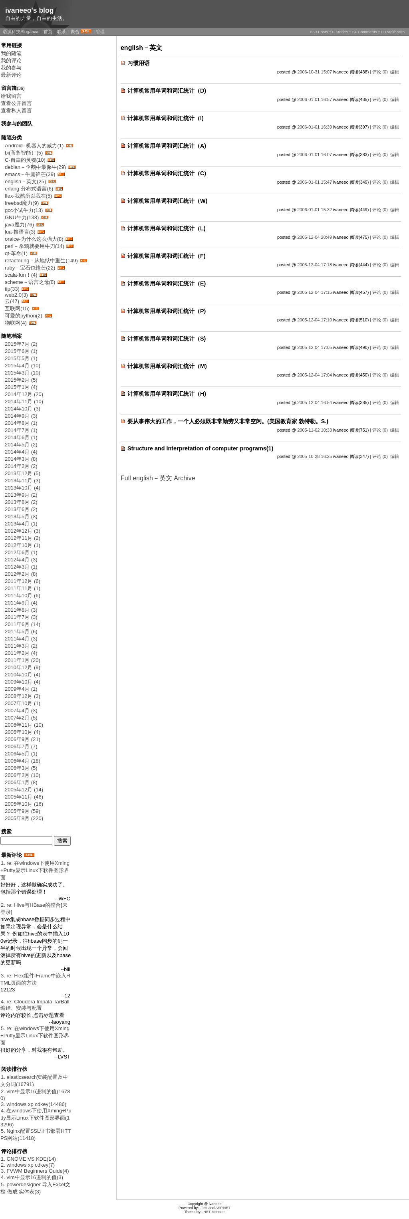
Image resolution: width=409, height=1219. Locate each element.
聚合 (75, 31)
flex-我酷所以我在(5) (28, 196)
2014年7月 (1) (21, 430)
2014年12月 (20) (24, 394)
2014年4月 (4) (21, 452)
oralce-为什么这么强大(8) (34, 239)
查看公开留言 (16, 103)
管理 (100, 31)
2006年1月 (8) (21, 782)
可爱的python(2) (23, 316)
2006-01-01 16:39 (314, 127)
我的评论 (11, 60)
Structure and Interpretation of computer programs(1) (200, 448)
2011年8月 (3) (21, 610)
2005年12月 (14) (24, 790)
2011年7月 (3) (21, 617)
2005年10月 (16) (24, 804)
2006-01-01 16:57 (314, 99)
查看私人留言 (16, 110)
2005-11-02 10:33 (314, 430)
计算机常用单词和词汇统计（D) (166, 90)
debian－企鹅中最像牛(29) (35, 167)
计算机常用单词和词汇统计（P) (166, 311)
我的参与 (11, 68)
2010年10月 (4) (22, 675)
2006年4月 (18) (22, 761)
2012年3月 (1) (21, 567)
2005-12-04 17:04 (314, 375)
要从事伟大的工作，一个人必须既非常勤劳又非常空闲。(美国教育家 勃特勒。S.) (227, 421)
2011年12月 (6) (22, 581)
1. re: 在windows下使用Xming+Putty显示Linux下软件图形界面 (34, 870)
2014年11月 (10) (24, 401)
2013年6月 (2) (21, 509)
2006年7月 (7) (21, 746)
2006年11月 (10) (24, 725)
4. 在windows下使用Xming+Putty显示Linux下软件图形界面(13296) (35, 1118)
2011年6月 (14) (22, 624)
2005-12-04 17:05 (314, 347)
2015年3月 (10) (22, 373)
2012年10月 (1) (22, 545)
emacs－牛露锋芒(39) (30, 174)
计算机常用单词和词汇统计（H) (166, 393)
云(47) (12, 301)
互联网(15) (17, 308)
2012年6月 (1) (21, 552)
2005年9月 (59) (22, 811)
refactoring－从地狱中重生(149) (41, 261)
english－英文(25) (25, 181)
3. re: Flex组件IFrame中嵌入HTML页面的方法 (35, 979)
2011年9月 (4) (21, 603)
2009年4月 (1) (21, 689)
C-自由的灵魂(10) (25, 160)
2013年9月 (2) (21, 495)
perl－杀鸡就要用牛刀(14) (34, 246)
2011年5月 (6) (21, 631)
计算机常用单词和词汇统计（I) (165, 118)
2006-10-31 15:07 (314, 71)
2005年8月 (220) (24, 818)
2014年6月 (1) (21, 437)
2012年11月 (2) (22, 538)
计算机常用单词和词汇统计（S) (166, 338)
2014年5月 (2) (21, 445)
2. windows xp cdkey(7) (28, 1165)
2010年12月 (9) (22, 667)
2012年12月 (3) (22, 531)
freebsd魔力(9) (22, 203)
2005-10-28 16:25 (314, 456)
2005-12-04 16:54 (314, 402)
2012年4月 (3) (21, 560)
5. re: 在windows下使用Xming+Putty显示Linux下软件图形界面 (34, 1035)
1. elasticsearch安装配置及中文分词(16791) (34, 1080)
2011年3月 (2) (21, 646)
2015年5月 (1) (21, 358)
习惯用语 (138, 63)
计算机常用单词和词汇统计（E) (166, 283)
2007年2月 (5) (21, 718)
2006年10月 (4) (22, 732)
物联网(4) (16, 323)
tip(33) (12, 289)
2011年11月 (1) (22, 588)
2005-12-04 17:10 (314, 319)
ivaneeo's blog (29, 10)
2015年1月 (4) (21, 387)
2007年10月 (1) (22, 703)
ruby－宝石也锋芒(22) (30, 268)
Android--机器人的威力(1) (34, 146)
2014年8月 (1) (21, 423)
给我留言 (11, 96)
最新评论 (11, 75)
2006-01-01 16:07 (314, 154)
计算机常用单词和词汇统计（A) (166, 146)
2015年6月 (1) (21, 351)
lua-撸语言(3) (20, 232)
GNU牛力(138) (22, 217)
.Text (203, 1208)
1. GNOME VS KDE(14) (28, 1159)
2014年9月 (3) (21, 416)
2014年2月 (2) (21, 466)
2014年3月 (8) (21, 459)
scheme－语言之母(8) (30, 282)
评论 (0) (380, 71)
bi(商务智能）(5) (24, 153)
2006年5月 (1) (21, 754)
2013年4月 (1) (21, 524)
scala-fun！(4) (21, 275)
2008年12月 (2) (22, 696)
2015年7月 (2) (21, 344)
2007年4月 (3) (21, 711)
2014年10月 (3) (22, 409)
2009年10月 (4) (22, 682)
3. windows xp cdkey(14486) (33, 1104)
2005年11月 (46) (24, 797)
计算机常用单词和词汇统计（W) (167, 201)
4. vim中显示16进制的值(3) (32, 1177)
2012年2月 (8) (21, 574)
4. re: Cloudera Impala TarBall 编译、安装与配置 (34, 1005)
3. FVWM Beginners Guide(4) (35, 1171)
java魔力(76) (19, 225)
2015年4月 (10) (22, 366)
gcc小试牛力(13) (24, 210)
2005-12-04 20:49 (314, 237)
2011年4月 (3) (21, 639)
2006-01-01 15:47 (314, 182)
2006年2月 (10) (22, 775)
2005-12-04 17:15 (314, 292)
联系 (61, 31)
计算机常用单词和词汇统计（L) (166, 228)
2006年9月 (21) (22, 739)
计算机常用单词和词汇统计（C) (166, 173)
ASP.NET (222, 1208)
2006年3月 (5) (21, 768)
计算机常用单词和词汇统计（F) (166, 256)
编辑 (394, 71)
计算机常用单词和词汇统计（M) (167, 366)
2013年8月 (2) (21, 502)
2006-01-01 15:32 (314, 209)
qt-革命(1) (16, 253)
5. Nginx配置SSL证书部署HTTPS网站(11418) (35, 1134)
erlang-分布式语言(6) (29, 189)
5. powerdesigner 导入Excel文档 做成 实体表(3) (35, 1188)
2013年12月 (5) (22, 473)
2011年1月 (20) (22, 660)
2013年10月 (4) (22, 488)
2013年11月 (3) (22, 481)
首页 (48, 31)
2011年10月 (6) (22, 596)
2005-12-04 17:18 (314, 264)
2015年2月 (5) (21, 380)
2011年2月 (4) (21, 653)
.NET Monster (214, 1212)
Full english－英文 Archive (158, 478)
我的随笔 (11, 53)
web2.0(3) (16, 295)
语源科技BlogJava (20, 31)
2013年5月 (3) (21, 516)
